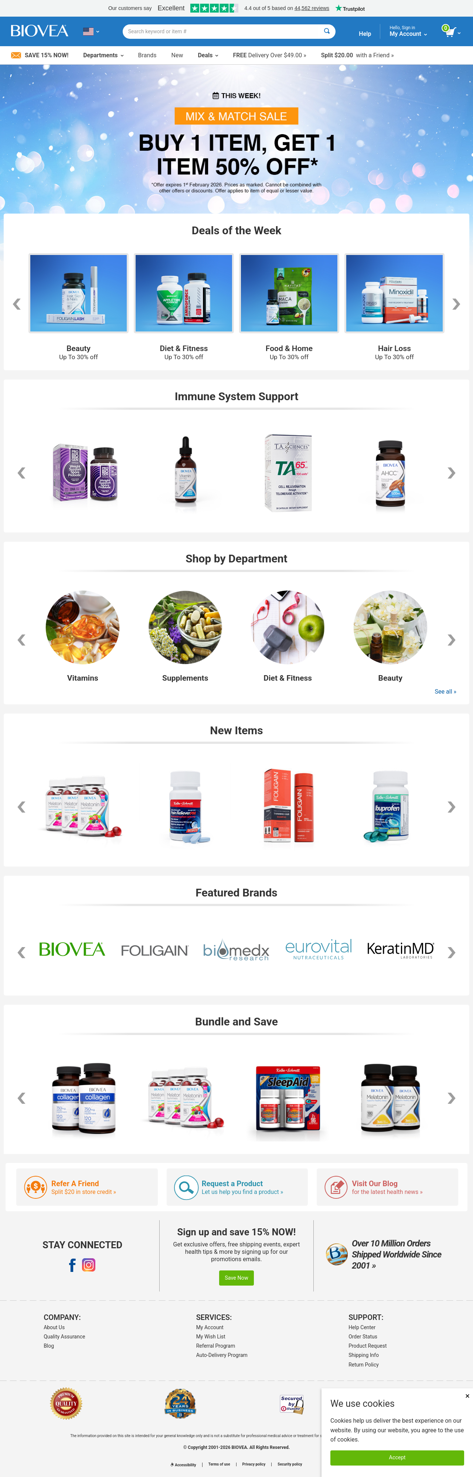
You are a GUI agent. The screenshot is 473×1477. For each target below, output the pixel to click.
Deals (208, 55)
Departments (103, 55)
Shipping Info (363, 1355)
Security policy (290, 1464)
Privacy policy (254, 1464)
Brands (147, 55)
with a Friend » (357, 55)
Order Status (362, 1337)
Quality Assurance (64, 1337)
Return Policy (363, 1365)
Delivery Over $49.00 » (269, 55)
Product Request (367, 1346)
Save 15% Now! (39, 55)
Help (365, 33)
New (177, 55)
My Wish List (210, 1337)
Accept (397, 1457)
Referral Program (215, 1346)
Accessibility (183, 1465)
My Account (210, 1327)
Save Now (236, 1278)
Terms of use (219, 1464)
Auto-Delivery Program (222, 1355)
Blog (49, 1346)
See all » (445, 691)
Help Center (361, 1327)
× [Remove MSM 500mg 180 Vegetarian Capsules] (467, 1396)
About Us (54, 1327)
